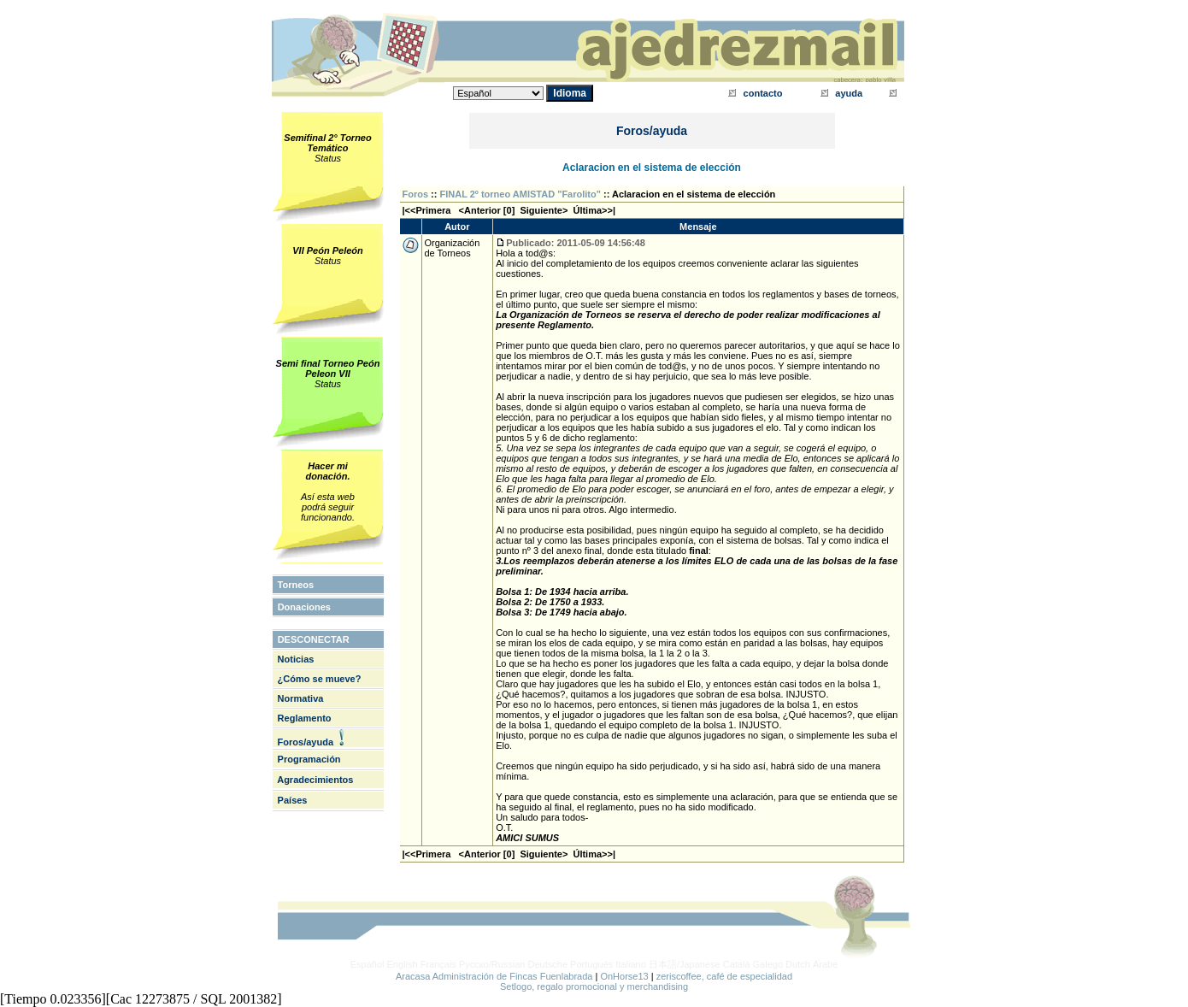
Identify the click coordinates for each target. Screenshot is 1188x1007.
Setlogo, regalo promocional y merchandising (594, 986)
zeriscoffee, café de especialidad (724, 976)
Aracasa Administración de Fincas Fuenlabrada (494, 976)
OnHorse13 (624, 976)
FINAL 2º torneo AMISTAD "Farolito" (520, 194)
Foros (416, 194)
